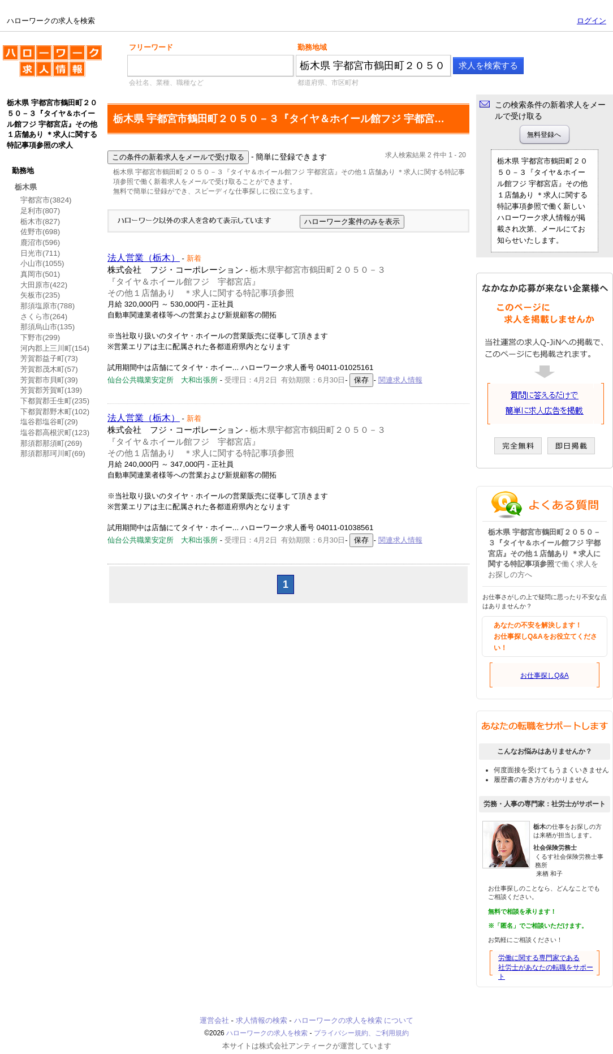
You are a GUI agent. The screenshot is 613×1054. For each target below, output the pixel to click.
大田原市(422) (43, 285)
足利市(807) (40, 211)
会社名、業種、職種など (166, 83)
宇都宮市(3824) (46, 200)
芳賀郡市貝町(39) (49, 380)
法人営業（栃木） (143, 258)
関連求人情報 (400, 380)
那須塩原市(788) (47, 306)
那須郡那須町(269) (51, 443)
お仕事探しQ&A (544, 675)
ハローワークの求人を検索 (52, 65)
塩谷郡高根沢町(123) (54, 432)
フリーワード (151, 47)
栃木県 (26, 187)
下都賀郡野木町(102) (54, 411)
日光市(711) (40, 253)
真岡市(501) (40, 274)
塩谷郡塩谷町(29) (49, 422)
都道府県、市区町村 (328, 83)
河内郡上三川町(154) (54, 348)
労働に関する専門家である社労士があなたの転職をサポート (545, 967)
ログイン (591, 20)
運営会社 (214, 1020)
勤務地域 (312, 47)
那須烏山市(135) (47, 326)
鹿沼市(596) (40, 242)
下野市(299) (40, 337)
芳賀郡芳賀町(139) (51, 390)
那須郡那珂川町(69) (52, 453)
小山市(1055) (42, 263)
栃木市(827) (40, 221)
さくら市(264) (43, 316)
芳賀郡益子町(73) (49, 358)
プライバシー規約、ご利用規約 (361, 1033)
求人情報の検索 (261, 1020)
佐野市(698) (40, 231)
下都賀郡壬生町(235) (54, 401)
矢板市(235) (40, 295)
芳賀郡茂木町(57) (49, 369)
